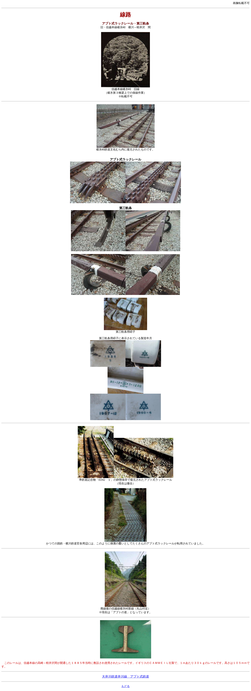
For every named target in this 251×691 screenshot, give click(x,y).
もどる (125, 686)
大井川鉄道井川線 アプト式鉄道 (125, 676)
